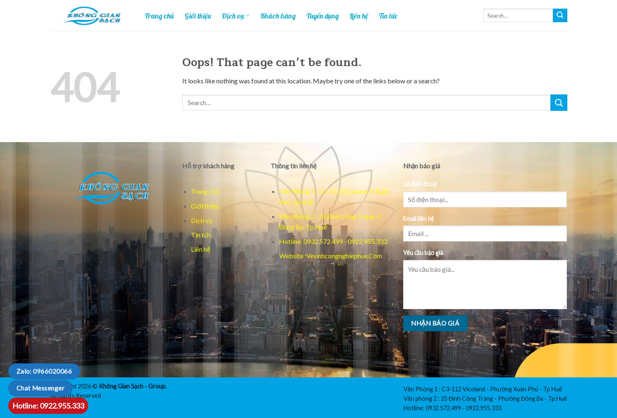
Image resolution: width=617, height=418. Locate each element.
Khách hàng (278, 15)
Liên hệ (358, 15)
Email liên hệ (418, 218)
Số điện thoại (420, 184)
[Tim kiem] (560, 16)
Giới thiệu (198, 15)
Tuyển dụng (322, 15)
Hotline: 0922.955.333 (48, 405)
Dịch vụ (236, 15)
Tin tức (388, 15)
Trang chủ (159, 15)
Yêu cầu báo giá (423, 252)
